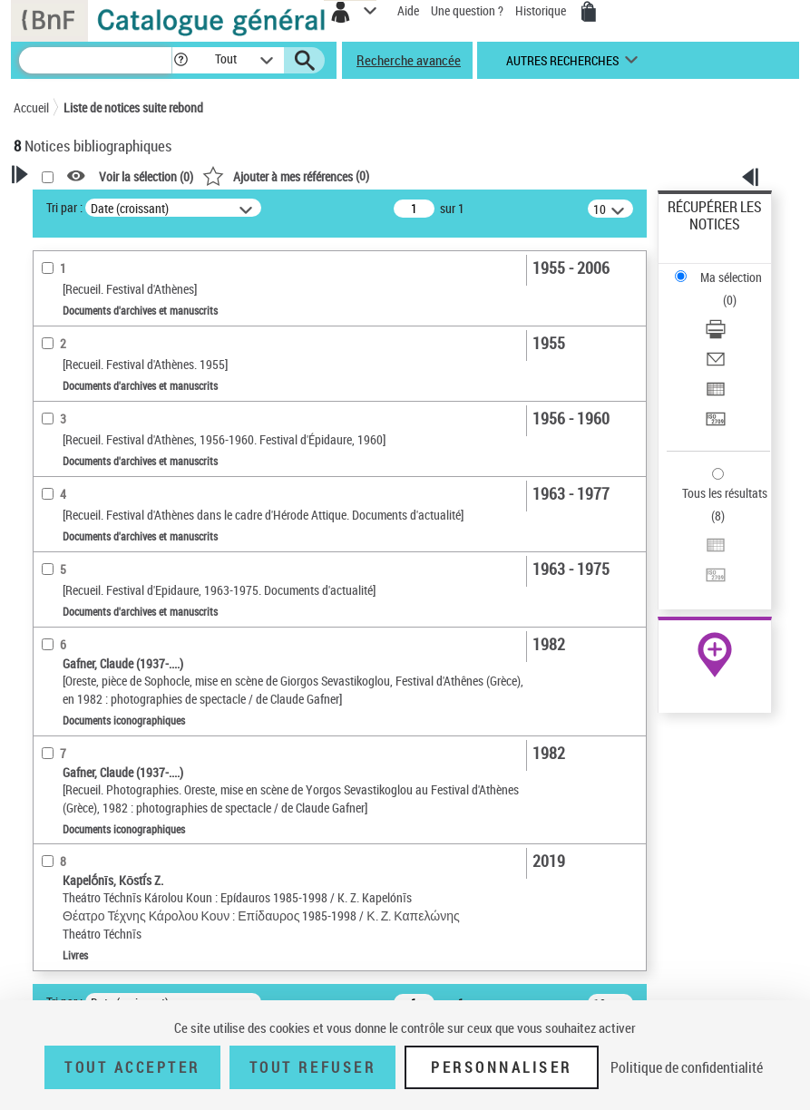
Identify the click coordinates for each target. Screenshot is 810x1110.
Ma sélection (731, 277)
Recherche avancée (408, 60)
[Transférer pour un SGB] (716, 424)
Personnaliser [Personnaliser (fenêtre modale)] (501, 1067)
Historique (542, 10)
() (285, 175)
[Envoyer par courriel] (716, 365)
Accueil (31, 107)
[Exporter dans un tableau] (716, 395)
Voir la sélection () (146, 176)
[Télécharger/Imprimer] (716, 335)
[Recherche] (95, 60)
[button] (181, 60)
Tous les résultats (724, 492)
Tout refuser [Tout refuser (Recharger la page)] (312, 1067)
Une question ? (467, 10)
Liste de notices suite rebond (133, 107)
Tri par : (64, 207)
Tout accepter (132, 1067)
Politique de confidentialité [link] (686, 1067)
